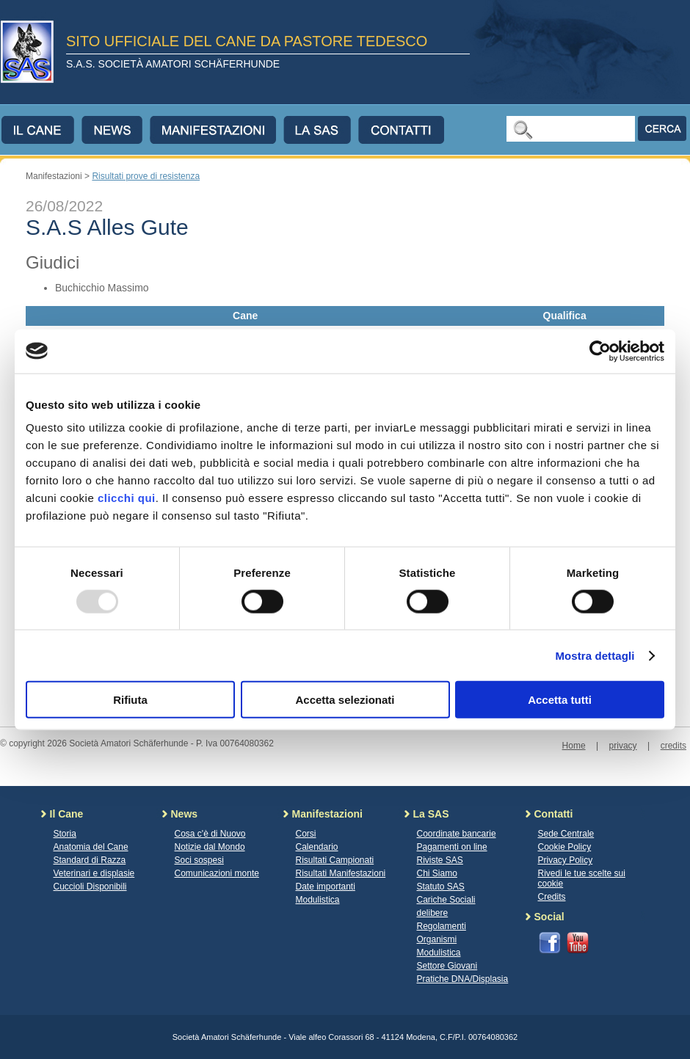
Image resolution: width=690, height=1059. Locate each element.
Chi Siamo (437, 873)
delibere (432, 913)
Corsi (306, 834)
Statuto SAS (441, 886)
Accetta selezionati (344, 700)
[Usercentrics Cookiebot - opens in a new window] (600, 351)
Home (574, 745)
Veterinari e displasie (94, 873)
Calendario (317, 847)
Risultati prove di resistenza (146, 176)
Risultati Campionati (335, 860)
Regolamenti (441, 926)
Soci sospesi (199, 860)
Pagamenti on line (452, 847)
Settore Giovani (447, 966)
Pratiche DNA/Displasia (463, 979)
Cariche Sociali (446, 900)
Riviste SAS (440, 860)
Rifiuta (130, 700)
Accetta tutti (560, 700)
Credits (552, 897)
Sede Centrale (566, 834)
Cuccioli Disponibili (90, 886)
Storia (65, 834)
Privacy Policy (565, 860)
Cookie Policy (565, 847)
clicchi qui (127, 498)
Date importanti (325, 886)
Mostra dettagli (594, 655)
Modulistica (318, 900)
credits (673, 745)
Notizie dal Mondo (210, 847)
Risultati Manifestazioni (341, 873)
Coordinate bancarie (456, 834)
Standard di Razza (90, 860)
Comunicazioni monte (217, 873)
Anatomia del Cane (91, 847)
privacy (623, 745)
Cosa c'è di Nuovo (210, 834)
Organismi (437, 939)
